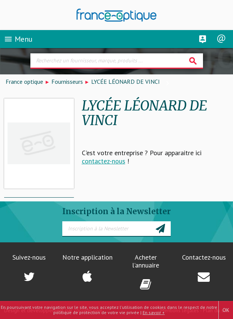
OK (225, 310)
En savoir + (154, 312)
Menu (18, 39)
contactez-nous (103, 161)
